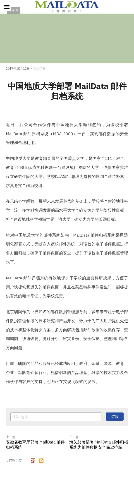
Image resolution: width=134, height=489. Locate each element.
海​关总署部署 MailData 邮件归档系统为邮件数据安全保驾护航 (98, 445)
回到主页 (14, 461)
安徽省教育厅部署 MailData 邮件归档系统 (35, 445)
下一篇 (74, 437)
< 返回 (13, 10)
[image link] (67, 6)
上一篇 (10, 437)
